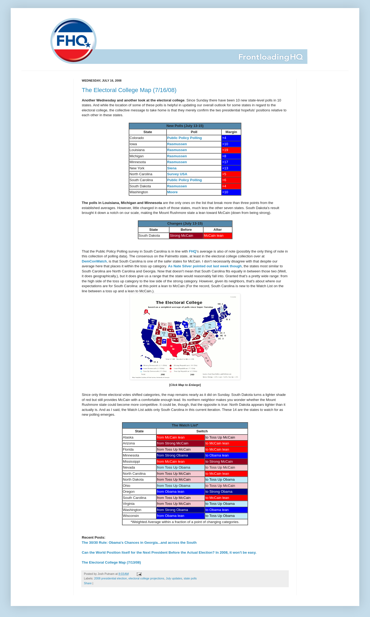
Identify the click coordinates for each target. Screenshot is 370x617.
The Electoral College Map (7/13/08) (111, 562)
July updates (174, 578)
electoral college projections (146, 578)
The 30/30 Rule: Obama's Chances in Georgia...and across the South (139, 543)
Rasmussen (177, 144)
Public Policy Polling (184, 138)
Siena (171, 168)
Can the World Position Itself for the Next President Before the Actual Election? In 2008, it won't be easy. (169, 552)
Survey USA (177, 174)
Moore (172, 192)
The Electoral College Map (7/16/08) (129, 90)
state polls (190, 578)
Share (88, 583)
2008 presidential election (110, 578)
